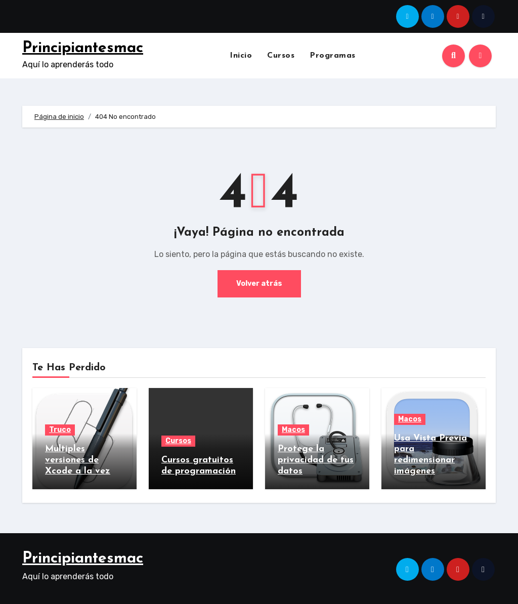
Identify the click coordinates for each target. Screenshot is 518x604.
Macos (293, 429)
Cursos (280, 56)
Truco (60, 429)
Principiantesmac (82, 48)
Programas (333, 56)
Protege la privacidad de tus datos (316, 460)
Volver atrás (259, 283)
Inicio (241, 56)
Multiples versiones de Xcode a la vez (77, 460)
